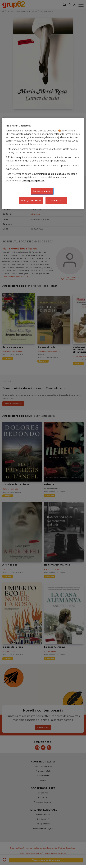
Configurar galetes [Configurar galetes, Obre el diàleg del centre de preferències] (42, 191)
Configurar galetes (33, 180)
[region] (43, 163)
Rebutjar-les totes (31, 200)
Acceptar (56, 200)
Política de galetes (52, 173)
